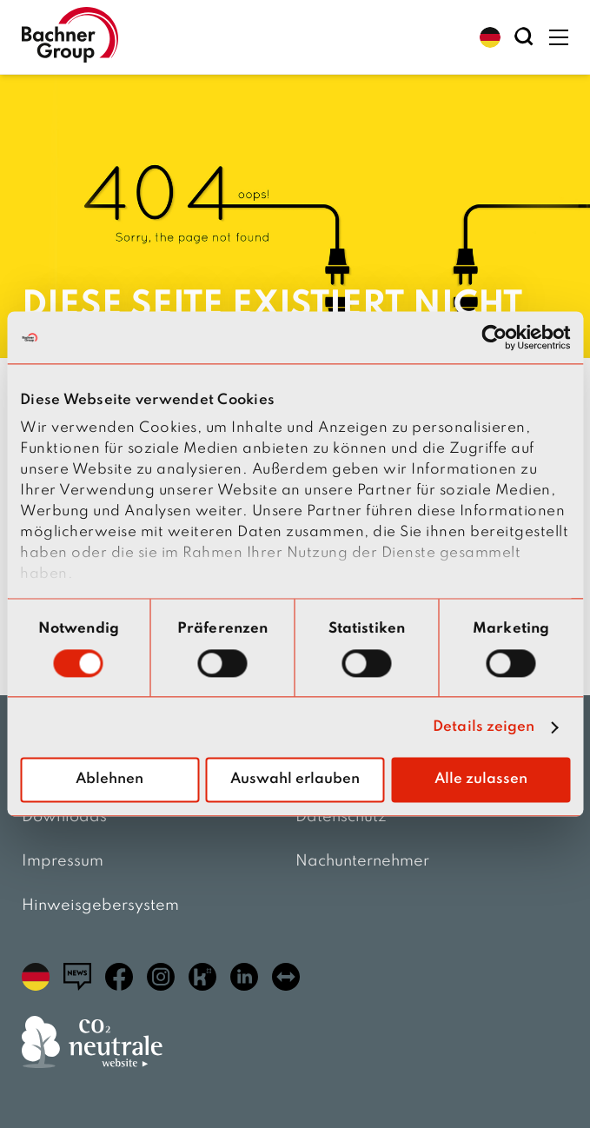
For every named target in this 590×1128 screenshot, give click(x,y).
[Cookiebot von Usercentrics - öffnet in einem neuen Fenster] (494, 337)
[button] (490, 37)
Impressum (62, 861)
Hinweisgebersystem (100, 905)
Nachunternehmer (362, 861)
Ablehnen (109, 780)
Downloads (64, 817)
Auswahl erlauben (295, 780)
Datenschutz (341, 817)
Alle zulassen (480, 780)
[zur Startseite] (69, 37)
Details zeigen (483, 727)
